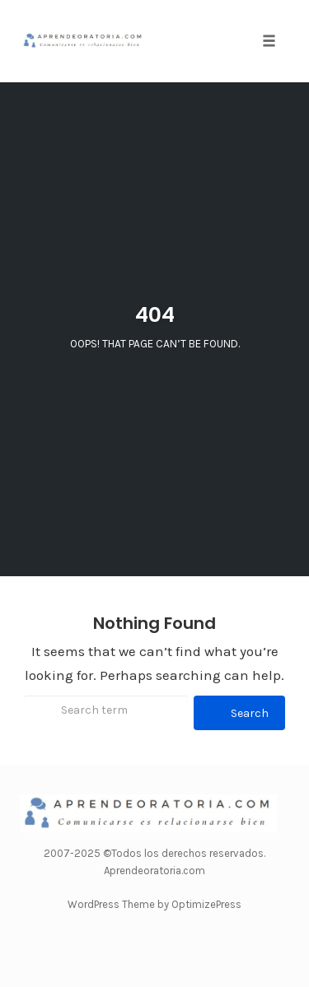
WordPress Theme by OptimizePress (154, 904)
